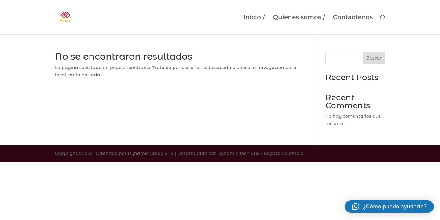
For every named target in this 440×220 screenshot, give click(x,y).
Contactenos (353, 18)
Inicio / (254, 18)
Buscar (374, 58)
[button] (389, 206)
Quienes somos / (299, 18)
